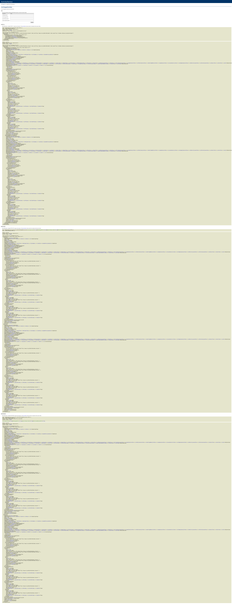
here (3, 4)
